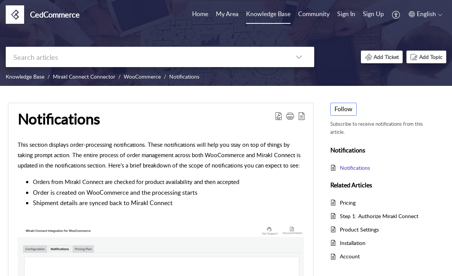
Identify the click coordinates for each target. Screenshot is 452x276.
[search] (145, 57)
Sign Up (373, 14)
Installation (353, 242)
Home (200, 14)
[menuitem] (200, 14)
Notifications (184, 76)
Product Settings (359, 229)
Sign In (346, 14)
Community (314, 14)
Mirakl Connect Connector (84, 76)
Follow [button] (343, 109)
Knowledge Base (268, 14)
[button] (396, 14)
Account (350, 256)
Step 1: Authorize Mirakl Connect (379, 216)
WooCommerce (142, 76)
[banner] (226, 43)
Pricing (348, 202)
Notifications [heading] (59, 119)
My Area (227, 14)
